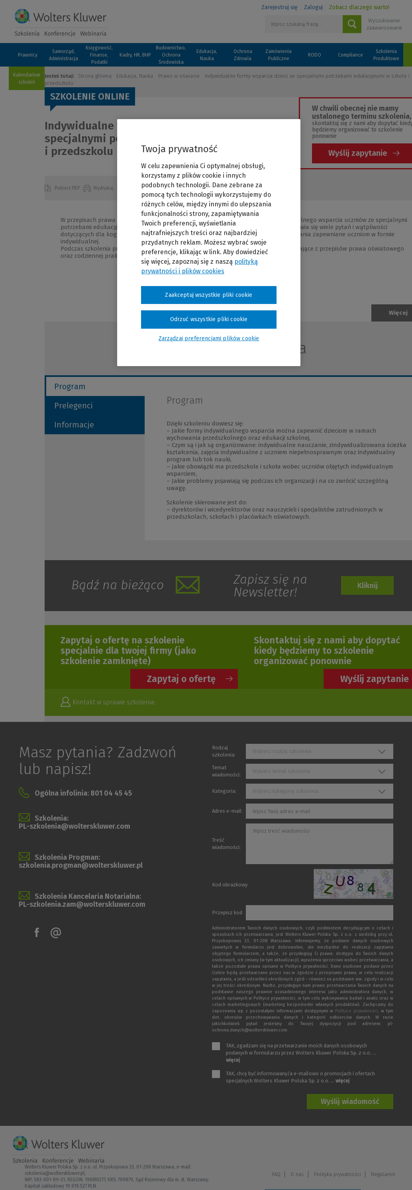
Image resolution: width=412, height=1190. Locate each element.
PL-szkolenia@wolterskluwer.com (74, 826)
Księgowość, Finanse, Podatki (99, 55)
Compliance (350, 55)
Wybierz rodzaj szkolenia (282, 751)
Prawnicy (27, 55)
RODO (314, 55)
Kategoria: (224, 791)
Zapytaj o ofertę (181, 678)
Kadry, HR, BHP (135, 55)
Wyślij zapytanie (357, 153)
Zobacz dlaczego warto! (359, 7)
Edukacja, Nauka (206, 55)
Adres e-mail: (227, 811)
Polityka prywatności (337, 1150)
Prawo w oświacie (179, 76)
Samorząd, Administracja (63, 55)
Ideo (394, 1173)
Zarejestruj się (279, 7)
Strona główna (95, 76)
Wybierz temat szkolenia (281, 771)
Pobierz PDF (68, 188)
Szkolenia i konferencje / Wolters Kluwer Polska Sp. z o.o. (60, 22)
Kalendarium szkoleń (26, 78)
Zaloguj (313, 7)
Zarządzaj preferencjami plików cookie (313, 1173)
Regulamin (383, 1150)
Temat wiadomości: (226, 771)
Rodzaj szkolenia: (223, 751)
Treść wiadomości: (226, 843)
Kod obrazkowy (229, 885)
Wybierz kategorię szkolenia (285, 791)
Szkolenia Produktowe (386, 55)
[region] (208, 242)
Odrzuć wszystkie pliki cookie (209, 319)
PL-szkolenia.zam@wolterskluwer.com (82, 904)
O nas (297, 1150)
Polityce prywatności (356, 1011)
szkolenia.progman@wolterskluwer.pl (81, 865)
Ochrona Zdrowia (242, 55)
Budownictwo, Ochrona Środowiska (171, 55)
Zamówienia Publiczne (278, 55)
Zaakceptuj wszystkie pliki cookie (208, 295)
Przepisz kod (227, 913)
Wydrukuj (103, 188)
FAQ (276, 1150)
